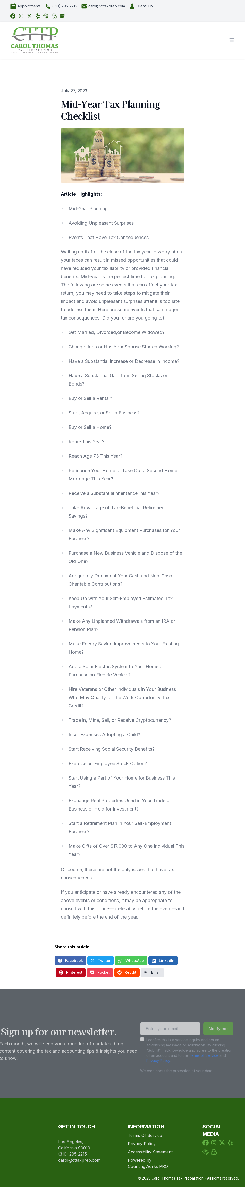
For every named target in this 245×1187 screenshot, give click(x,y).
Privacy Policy (151, 1060)
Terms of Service (196, 1055)
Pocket (100, 972)
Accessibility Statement (150, 1152)
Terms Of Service (145, 1135)
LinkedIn (163, 960)
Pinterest (70, 972)
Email (152, 972)
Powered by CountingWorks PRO (148, 1163)
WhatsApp (131, 960)
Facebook (70, 960)
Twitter (101, 960)
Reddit (126, 972)
